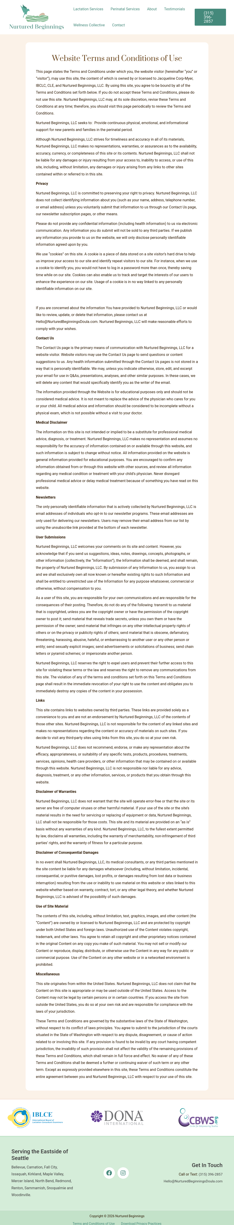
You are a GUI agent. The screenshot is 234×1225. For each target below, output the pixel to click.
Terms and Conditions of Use (94, 1219)
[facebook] (110, 1169)
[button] (210, 17)
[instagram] (124, 1169)
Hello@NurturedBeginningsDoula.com (192, 1177)
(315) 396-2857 (210, 1170)
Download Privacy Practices (141, 1219)
